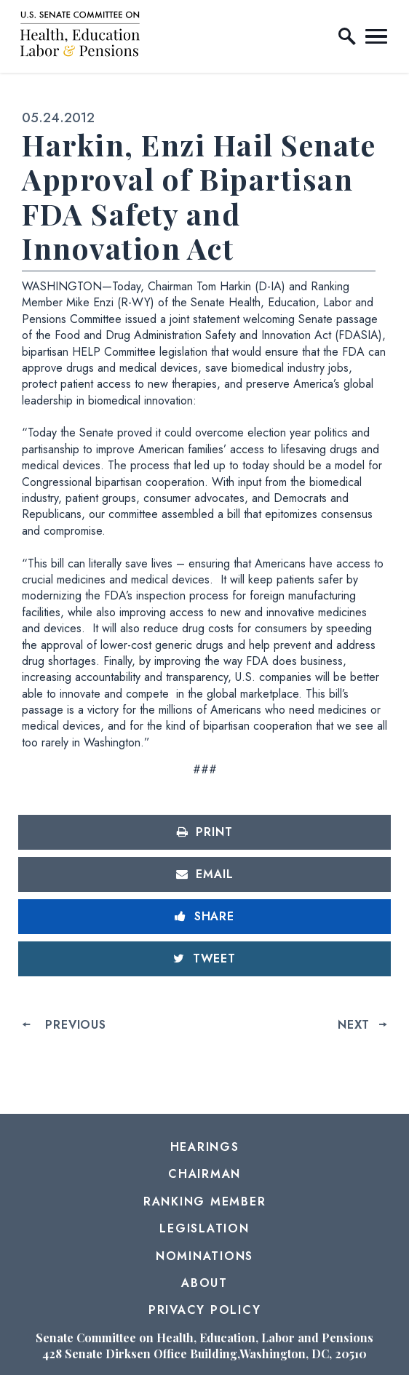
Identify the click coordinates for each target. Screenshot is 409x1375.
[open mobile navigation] (376, 36)
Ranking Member (204, 1201)
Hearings (204, 1147)
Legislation (204, 1228)
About (204, 1283)
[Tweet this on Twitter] (204, 958)
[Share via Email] (204, 874)
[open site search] (347, 36)
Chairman (204, 1173)
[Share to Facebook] (204, 916)
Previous (75, 1024)
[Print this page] (204, 832)
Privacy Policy (204, 1310)
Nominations (204, 1256)
